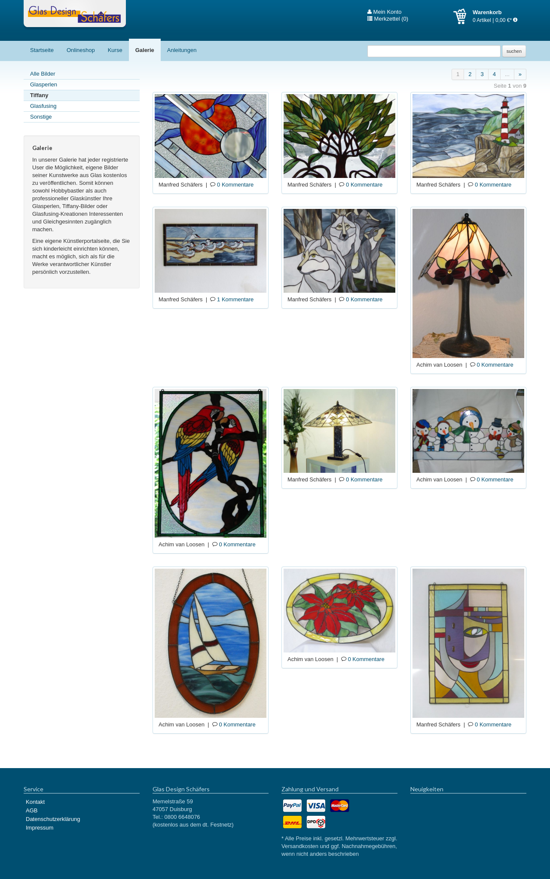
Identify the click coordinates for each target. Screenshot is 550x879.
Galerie (144, 50)
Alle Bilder (42, 73)
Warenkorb (463, 16)
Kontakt (35, 802)
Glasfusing (43, 106)
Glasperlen (43, 84)
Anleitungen (182, 50)
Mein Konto (384, 12)
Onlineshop (81, 50)
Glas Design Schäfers (75, 15)
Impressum (39, 827)
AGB (31, 810)
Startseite (42, 50)
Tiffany (39, 95)
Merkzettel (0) (387, 18)
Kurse (115, 50)
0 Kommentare (235, 184)
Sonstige (41, 116)
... (507, 74)
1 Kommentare (235, 299)
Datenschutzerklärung (53, 819)
